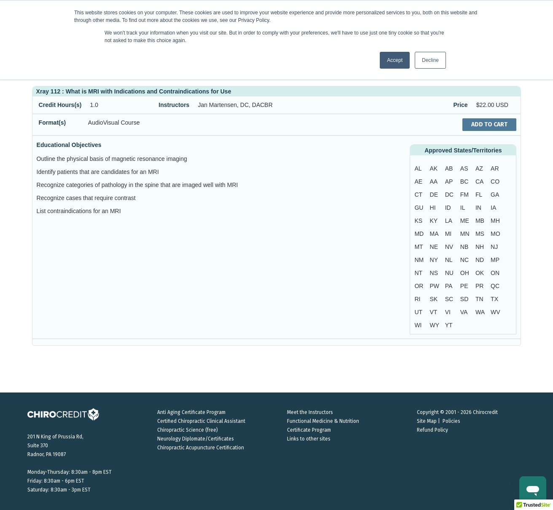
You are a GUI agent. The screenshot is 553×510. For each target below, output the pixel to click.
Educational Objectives (69, 145)
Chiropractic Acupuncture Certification (200, 448)
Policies (451, 421)
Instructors (173, 104)
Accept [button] (395, 60)
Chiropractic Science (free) (187, 430)
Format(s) (52, 122)
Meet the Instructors (310, 412)
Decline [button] (430, 60)
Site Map (427, 421)
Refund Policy (432, 430)
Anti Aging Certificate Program (191, 412)
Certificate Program (309, 430)
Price (460, 104)
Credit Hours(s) (60, 104)
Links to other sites (308, 439)
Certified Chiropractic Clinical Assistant (201, 421)
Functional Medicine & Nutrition (323, 421)
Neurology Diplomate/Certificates (195, 439)
